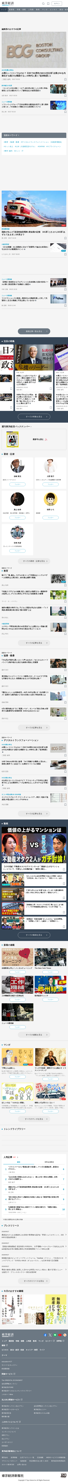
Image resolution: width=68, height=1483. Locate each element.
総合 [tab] (18, 1162)
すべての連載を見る (34, 1035)
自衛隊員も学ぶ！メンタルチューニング (17, 968)
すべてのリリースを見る (34, 1281)
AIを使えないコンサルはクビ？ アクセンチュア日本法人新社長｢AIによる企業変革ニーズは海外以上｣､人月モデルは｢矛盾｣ (25, 781)
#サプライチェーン (53, 146)
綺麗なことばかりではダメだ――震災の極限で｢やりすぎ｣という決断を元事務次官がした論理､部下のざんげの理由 (26, 380)
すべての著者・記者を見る (34, 561)
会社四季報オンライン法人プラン (45, 1406)
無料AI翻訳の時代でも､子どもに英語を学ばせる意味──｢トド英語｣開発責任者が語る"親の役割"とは (25, 609)
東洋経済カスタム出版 (42, 1413)
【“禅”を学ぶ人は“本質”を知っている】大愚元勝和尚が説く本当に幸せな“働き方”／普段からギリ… (44, 891)
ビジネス (53, 9)
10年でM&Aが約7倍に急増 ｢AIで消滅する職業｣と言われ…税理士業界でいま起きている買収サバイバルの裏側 (24, 763)
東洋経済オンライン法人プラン (13, 1406)
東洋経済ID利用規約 (58, 1461)
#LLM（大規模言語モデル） (25, 146)
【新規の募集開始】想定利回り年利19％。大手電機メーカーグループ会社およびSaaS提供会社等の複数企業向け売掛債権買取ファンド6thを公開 (33, 1247)
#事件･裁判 (8, 151)
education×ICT (7, 1362)
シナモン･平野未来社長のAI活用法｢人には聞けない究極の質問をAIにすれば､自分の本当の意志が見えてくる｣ (24, 627)
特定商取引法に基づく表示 (38, 1461)
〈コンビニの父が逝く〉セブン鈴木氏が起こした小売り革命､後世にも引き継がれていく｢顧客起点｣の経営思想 (25, 89)
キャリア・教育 (32, 1350)
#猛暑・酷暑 (14, 142)
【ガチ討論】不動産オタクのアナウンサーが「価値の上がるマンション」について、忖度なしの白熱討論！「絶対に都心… (31, 867)
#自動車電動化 (56, 142)
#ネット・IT (18, 151)
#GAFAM (41, 146)
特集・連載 (21, 9)
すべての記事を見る (34, 643)
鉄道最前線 (6, 1369)
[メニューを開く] (65, 3)
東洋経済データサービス (10, 1409)
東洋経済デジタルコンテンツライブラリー (17, 1391)
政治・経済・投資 (17, 1350)
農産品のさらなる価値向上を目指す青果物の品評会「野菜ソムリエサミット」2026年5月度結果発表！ (33, 1236)
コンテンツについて (9, 1432)
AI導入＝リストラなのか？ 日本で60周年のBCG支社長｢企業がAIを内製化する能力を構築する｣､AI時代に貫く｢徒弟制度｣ (34, 74)
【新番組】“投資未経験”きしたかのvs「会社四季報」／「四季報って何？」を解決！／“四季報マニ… (45, 920)
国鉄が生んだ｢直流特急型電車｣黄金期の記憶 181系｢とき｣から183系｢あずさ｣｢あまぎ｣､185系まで (33, 233)
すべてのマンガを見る (34, 1119)
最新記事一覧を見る (34, 331)
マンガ (44, 9)
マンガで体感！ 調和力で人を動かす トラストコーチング (50, 1069)
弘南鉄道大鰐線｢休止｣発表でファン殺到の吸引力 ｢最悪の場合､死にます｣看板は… (32, 1208)
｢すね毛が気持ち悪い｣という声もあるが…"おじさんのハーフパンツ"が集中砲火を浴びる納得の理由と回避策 (25, 661)
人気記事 (8, 1157)
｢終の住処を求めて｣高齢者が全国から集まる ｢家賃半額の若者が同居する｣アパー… (33, 1198)
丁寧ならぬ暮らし (8, 1068)
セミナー (48, 1341)
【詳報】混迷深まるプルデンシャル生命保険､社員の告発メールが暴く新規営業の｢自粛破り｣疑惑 (25, 283)
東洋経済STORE (7, 1387)
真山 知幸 (17, 510)
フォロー (17, 484)
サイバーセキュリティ (9, 1365)
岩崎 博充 (17, 476)
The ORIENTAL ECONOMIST (12, 1380)
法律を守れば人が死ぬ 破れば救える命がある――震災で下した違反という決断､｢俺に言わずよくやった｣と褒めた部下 (26, 399)
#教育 (6, 142)
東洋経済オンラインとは (10, 1428)
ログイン (57, 3)
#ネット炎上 (8, 146)
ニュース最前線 (8, 1023)
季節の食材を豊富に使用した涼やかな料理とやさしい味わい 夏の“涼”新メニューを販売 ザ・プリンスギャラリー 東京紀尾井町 (32, 1271)
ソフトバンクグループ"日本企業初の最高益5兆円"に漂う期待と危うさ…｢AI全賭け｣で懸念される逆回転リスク (25, 106)
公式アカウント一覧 (27, 1457)
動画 (38, 9)
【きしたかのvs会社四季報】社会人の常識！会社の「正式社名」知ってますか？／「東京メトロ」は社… (44, 877)
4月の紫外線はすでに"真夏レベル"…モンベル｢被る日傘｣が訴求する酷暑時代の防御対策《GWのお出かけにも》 (25, 710)
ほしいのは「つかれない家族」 (13, 1103)
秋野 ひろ (50, 510)
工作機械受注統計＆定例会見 (13, 996)
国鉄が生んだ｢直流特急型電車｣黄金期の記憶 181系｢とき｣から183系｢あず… (33, 1188)
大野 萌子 (50, 476)
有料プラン (6, 1435)
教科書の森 (6, 1416)
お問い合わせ (22, 1464)
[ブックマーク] (65, 79)
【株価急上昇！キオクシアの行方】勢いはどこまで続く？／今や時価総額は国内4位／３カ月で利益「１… (44, 906)
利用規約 (5, 1446)
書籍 (3, 1345)
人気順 (31, 9)
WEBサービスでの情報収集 (55, 1457)
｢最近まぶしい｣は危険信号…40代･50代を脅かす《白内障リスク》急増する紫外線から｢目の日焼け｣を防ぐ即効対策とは (25, 693)
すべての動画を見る (34, 935)
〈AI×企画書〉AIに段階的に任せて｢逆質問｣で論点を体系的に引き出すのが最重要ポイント (25, 248)
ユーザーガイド (7, 1442)
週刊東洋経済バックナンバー (16, 426)
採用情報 (14, 1457)
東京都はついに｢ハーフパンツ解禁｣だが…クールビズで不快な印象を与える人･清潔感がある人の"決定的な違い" (24, 677)
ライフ (42, 1350)
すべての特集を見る (34, 417)
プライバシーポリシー (9, 1461)
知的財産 (23, 1461)
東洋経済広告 (6, 1413)
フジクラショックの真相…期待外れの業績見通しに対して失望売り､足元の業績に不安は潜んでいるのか (24, 299)
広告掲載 (40, 1457)
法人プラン (6, 1439)
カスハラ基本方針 (8, 1464)
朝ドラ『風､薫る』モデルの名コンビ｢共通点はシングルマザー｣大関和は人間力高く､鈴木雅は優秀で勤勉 (24, 576)
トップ (4, 9)
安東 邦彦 (17, 543)
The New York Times (43, 968)
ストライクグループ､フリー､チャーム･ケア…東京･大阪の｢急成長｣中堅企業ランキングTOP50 (25, 798)
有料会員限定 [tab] (49, 1162)
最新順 (11, 9)
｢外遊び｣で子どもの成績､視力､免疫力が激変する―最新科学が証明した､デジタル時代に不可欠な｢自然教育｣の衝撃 (24, 592)
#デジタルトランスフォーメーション (35, 142)
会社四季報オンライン (9, 1384)
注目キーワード (10, 135)
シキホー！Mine (7, 1394)
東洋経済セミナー (40, 1409)
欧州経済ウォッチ (41, 996)
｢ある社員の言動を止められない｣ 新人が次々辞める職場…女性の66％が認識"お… (32, 1178)
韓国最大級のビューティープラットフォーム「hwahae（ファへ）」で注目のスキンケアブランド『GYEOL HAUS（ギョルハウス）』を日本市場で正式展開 (32, 1259)
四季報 (59, 1341)
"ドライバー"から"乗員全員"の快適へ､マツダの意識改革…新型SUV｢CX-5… (33, 1168)
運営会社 (5, 1457)
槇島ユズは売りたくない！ (45, 1103)
